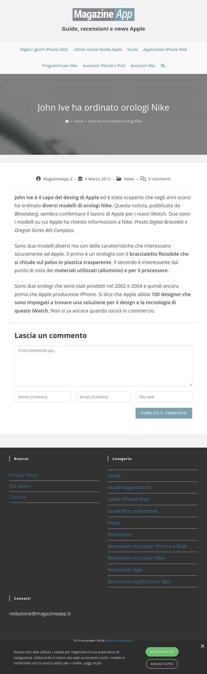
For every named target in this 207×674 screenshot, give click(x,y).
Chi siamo (19, 486)
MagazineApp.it (58, 178)
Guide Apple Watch (129, 487)
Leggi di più (93, 663)
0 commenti (159, 178)
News (129, 178)
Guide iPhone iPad (128, 499)
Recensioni (120, 534)
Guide (114, 475)
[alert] (103, 658)
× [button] (202, 646)
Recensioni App (125, 569)
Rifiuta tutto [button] (162, 664)
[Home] (67, 121)
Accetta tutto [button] (162, 652)
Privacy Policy (23, 475)
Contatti (17, 497)
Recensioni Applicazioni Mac (139, 581)
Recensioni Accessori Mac (136, 557)
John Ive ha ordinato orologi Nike (115, 121)
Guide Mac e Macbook (133, 511)
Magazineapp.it (119, 641)
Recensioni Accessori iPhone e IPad (147, 546)
